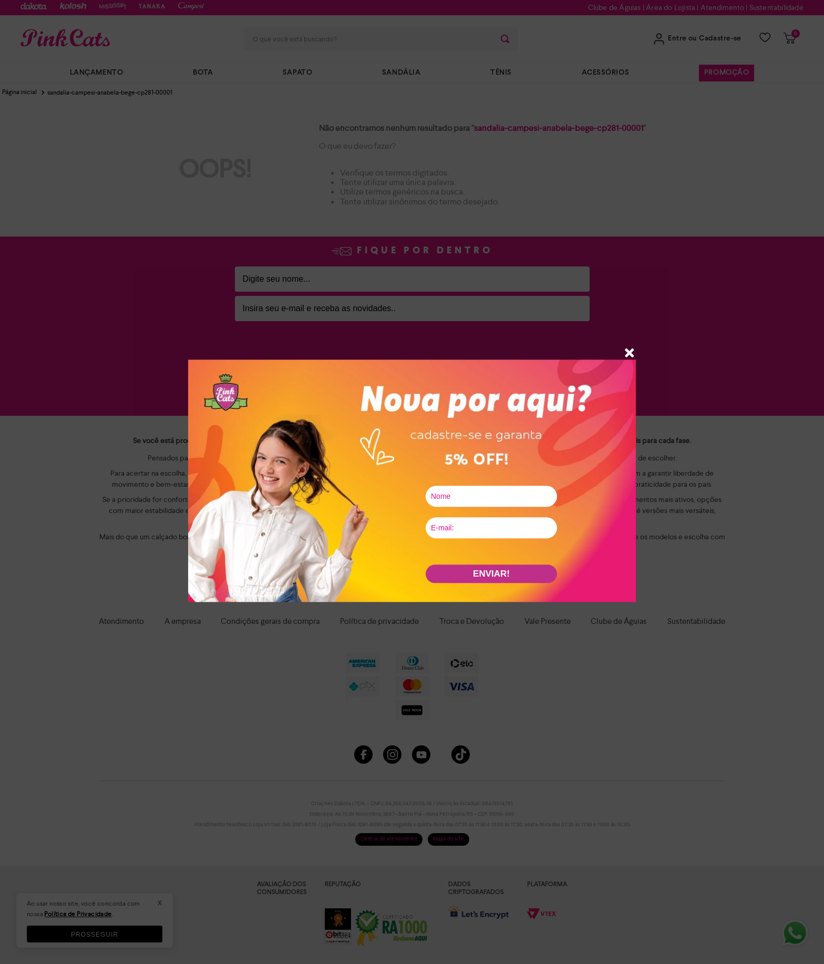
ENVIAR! (491, 574)
